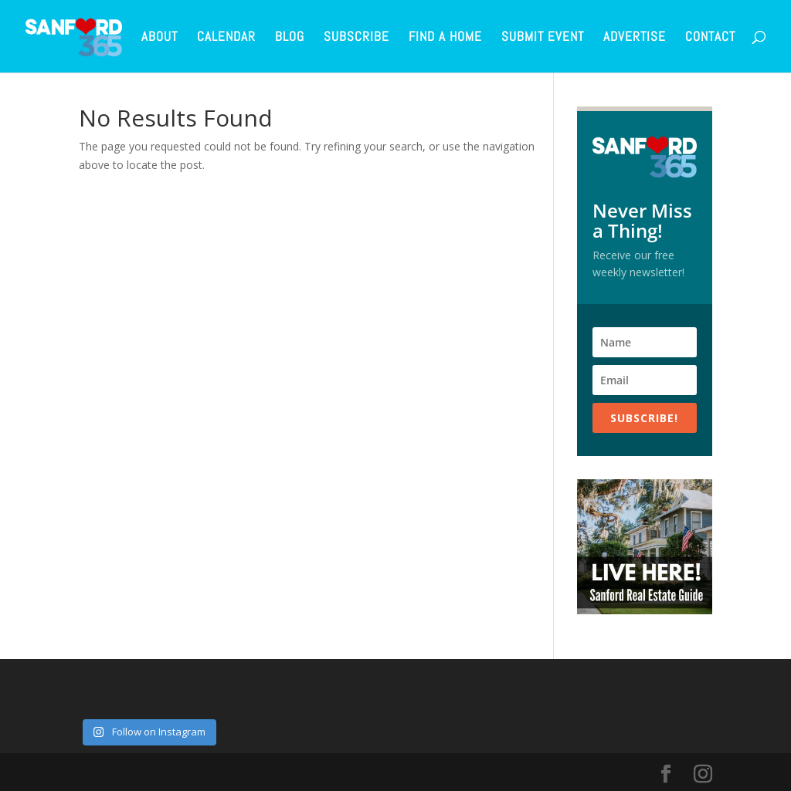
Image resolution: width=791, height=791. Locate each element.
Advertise (634, 38)
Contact (710, 38)
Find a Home (445, 38)
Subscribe (356, 38)
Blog (289, 38)
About (159, 38)
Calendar (226, 38)
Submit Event (542, 38)
